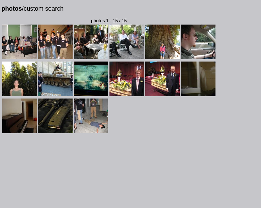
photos (11, 8)
